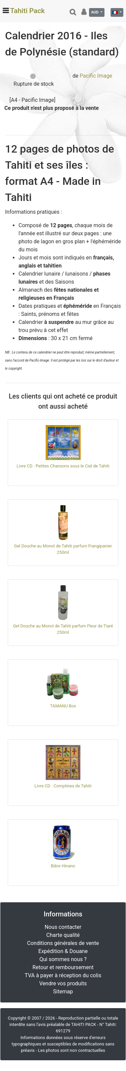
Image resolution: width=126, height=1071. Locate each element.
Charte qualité (63, 935)
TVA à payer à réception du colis (63, 975)
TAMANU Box (63, 705)
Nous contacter (63, 927)
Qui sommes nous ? (62, 959)
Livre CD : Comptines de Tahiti (63, 785)
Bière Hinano (63, 865)
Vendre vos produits (63, 983)
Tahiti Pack (27, 11)
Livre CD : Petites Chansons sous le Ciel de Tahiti (62, 465)
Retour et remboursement (63, 967)
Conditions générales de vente (63, 943)
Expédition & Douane (63, 951)
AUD (95, 12)
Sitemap (63, 991)
